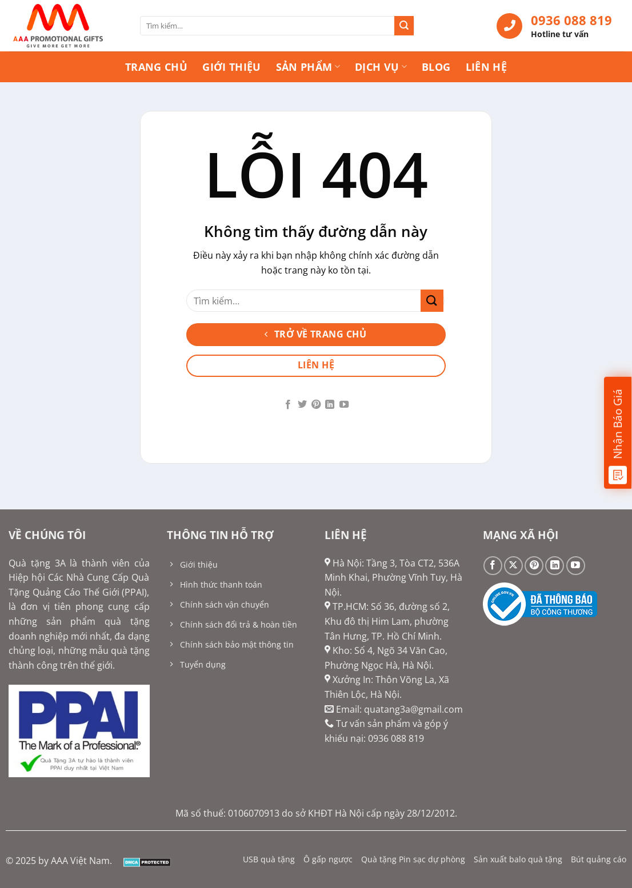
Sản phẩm (308, 67)
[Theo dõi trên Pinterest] (316, 405)
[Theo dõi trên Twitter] (301, 405)
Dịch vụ (381, 67)
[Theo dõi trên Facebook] (288, 405)
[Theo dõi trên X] (513, 565)
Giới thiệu (231, 67)
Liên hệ (486, 67)
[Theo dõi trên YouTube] (344, 405)
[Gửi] (404, 25)
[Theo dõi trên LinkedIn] (329, 405)
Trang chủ (156, 67)
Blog (436, 67)
